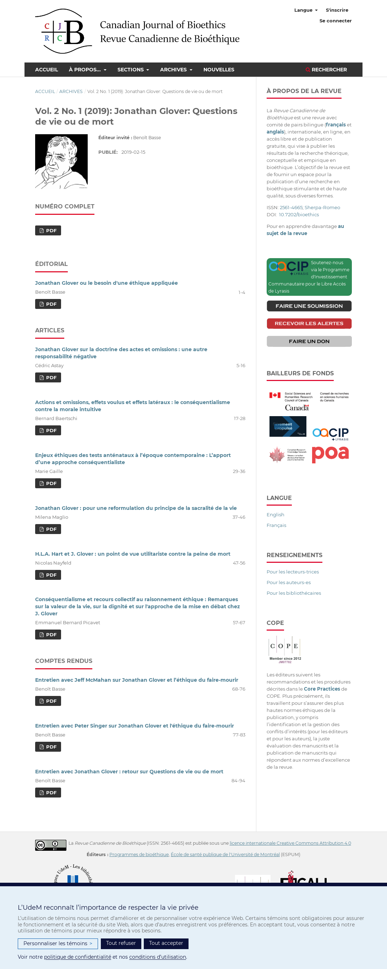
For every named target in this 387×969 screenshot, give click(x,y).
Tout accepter (166, 943)
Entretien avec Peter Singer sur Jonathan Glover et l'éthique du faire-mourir (134, 726)
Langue (304, 10)
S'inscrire (337, 10)
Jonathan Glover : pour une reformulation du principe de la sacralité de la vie (136, 508)
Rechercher (326, 69)
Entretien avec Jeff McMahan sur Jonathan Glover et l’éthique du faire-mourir (136, 680)
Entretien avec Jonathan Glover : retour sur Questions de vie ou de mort (129, 771)
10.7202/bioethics (299, 214)
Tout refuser (121, 943)
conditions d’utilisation (157, 957)
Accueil (46, 69)
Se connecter (336, 20)
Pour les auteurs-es (289, 582)
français (336, 124)
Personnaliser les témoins (57, 943)
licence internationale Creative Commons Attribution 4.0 (290, 843)
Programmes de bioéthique (139, 854)
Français (276, 525)
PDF (50, 230)
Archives (174, 69)
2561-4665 (291, 207)
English (275, 514)
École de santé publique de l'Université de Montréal (225, 854)
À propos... (85, 69)
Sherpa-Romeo (322, 207)
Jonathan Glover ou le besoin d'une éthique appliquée (106, 283)
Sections (131, 69)
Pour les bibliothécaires (294, 593)
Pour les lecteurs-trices (293, 572)
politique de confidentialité (77, 957)
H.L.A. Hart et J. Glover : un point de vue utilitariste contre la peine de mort (132, 554)
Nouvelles (218, 69)
